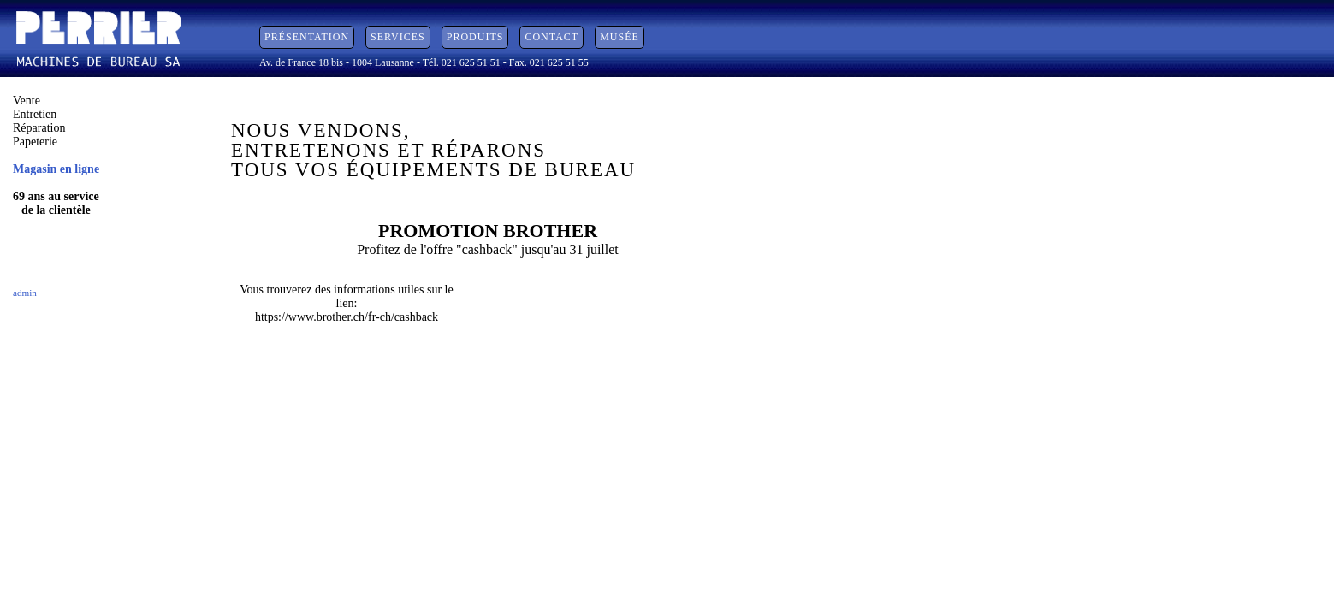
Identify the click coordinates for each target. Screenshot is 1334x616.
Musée (619, 37)
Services (398, 37)
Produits (475, 37)
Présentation (306, 37)
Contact (551, 37)
